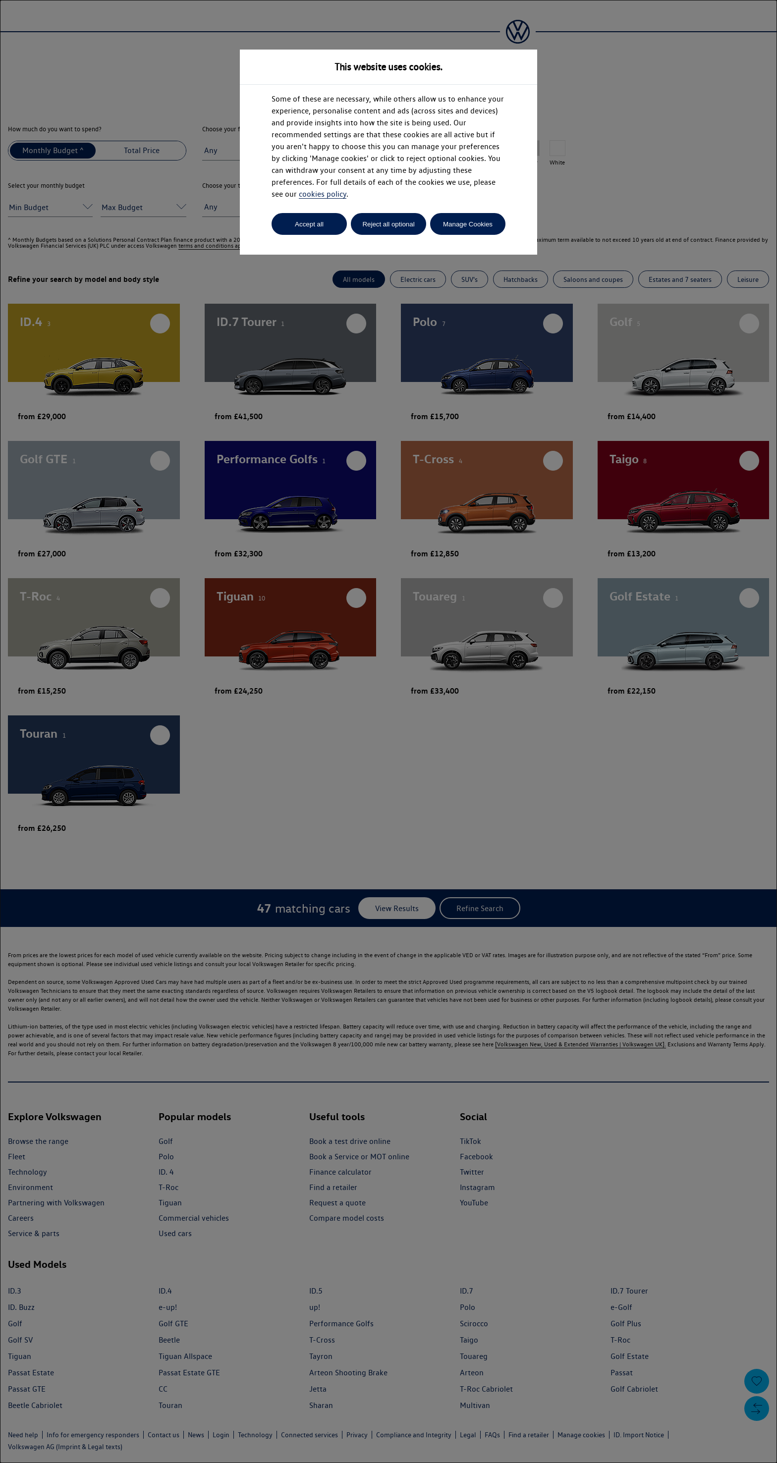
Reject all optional (388, 224)
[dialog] (388, 731)
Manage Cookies (468, 224)
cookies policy (322, 194)
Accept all (309, 224)
